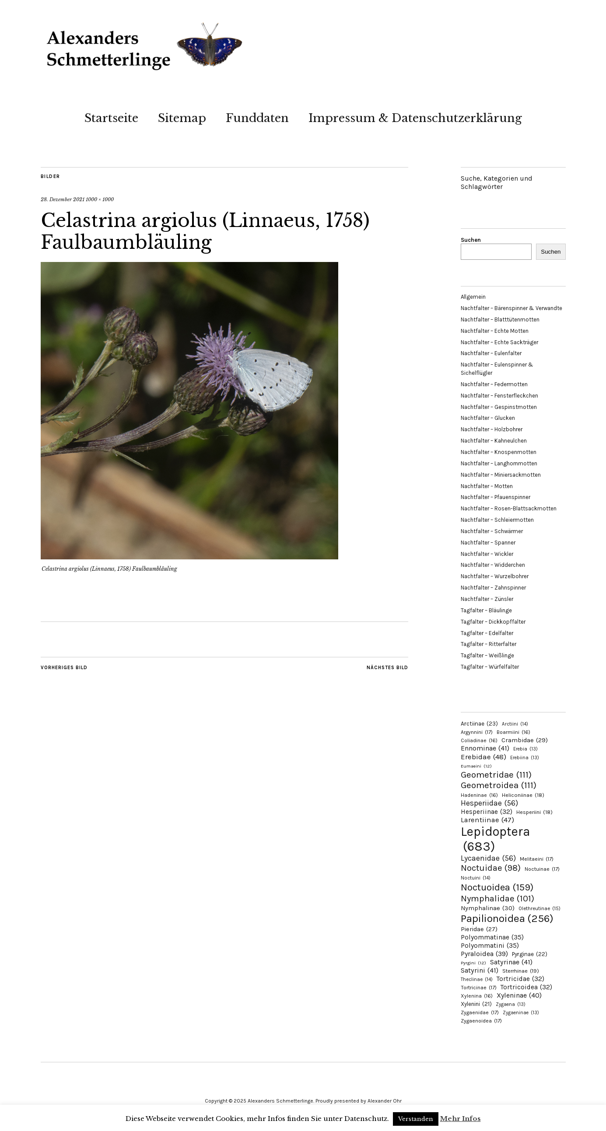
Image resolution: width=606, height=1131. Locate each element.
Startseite (111, 118)
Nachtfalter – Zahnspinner (493, 587)
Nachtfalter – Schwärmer (492, 531)
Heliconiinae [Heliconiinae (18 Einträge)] (523, 795)
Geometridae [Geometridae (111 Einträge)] (496, 774)
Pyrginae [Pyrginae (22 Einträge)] (529, 954)
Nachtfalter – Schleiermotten (497, 520)
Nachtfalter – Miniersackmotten (501, 474)
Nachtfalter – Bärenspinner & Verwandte (511, 308)
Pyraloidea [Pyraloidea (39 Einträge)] (484, 953)
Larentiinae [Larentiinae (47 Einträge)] (487, 820)
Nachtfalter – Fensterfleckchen (499, 395)
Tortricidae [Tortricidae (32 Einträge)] (520, 979)
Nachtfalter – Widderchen (493, 565)
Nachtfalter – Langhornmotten (499, 463)
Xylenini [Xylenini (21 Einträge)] (476, 1004)
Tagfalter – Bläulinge (486, 610)
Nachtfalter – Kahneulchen (494, 440)
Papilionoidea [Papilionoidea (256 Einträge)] (507, 918)
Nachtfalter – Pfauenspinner (495, 497)
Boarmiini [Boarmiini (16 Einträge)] (513, 732)
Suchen (471, 240)
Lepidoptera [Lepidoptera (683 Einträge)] (495, 839)
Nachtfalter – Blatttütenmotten (500, 319)
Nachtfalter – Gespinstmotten (499, 407)
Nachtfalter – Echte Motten (495, 331)
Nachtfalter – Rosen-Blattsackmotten (509, 508)
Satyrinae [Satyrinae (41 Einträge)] (511, 962)
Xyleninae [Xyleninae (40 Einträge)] (519, 995)
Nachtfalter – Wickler (487, 554)
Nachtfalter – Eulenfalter (491, 353)
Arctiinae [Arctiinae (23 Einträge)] (479, 723)
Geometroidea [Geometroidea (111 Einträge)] (498, 785)
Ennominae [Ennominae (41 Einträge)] (485, 748)
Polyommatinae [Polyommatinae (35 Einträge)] (492, 937)
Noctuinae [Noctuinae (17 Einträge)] (542, 869)
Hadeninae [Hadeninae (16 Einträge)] (479, 795)
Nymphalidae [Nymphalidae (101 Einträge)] (497, 898)
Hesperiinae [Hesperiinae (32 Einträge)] (486, 812)
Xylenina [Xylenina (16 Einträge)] (477, 996)
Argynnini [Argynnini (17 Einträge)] (477, 732)
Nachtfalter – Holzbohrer (491, 429)
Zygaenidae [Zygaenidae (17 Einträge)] (480, 1012)
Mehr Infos (460, 1118)
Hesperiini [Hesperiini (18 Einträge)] (534, 812)
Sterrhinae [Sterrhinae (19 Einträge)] (520, 970)
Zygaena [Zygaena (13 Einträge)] (510, 1004)
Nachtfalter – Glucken (488, 418)
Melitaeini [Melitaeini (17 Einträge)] (536, 859)
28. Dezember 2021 (62, 199)
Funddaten (257, 118)
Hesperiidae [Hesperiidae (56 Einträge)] (489, 803)
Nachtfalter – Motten (487, 486)
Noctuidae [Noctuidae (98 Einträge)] (491, 867)
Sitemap (182, 118)
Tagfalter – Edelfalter (487, 633)
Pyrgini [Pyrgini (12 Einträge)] (473, 963)
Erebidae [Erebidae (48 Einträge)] (483, 756)
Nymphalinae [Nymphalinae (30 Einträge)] (488, 908)
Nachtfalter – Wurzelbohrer (495, 576)
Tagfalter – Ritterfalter (488, 644)
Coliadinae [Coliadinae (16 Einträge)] (479, 740)
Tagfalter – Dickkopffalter (493, 621)
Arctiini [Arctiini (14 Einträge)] (515, 724)
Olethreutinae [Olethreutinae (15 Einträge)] (539, 908)
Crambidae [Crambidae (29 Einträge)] (524, 740)
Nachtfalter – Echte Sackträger (499, 342)
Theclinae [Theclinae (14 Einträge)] (477, 979)
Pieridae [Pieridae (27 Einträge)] (479, 929)
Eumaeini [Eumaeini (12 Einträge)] (476, 766)
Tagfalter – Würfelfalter (490, 666)
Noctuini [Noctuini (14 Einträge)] (475, 878)
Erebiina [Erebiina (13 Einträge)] (524, 758)
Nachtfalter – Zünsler (487, 599)
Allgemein (473, 296)
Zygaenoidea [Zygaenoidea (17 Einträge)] (481, 1021)
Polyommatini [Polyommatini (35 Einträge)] (490, 945)
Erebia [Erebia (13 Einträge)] (525, 749)
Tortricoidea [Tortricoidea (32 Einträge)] (526, 987)
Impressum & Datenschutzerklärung (415, 118)
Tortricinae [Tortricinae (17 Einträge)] (479, 987)
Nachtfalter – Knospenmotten (498, 452)
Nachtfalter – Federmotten (494, 384)
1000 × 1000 (100, 199)
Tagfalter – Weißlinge (487, 655)
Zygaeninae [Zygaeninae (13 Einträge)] (521, 1013)
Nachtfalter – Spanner (488, 542)
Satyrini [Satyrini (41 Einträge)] (479, 970)
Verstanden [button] (415, 1119)
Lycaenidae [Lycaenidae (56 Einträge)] (488, 858)
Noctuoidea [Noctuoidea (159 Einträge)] (497, 887)
